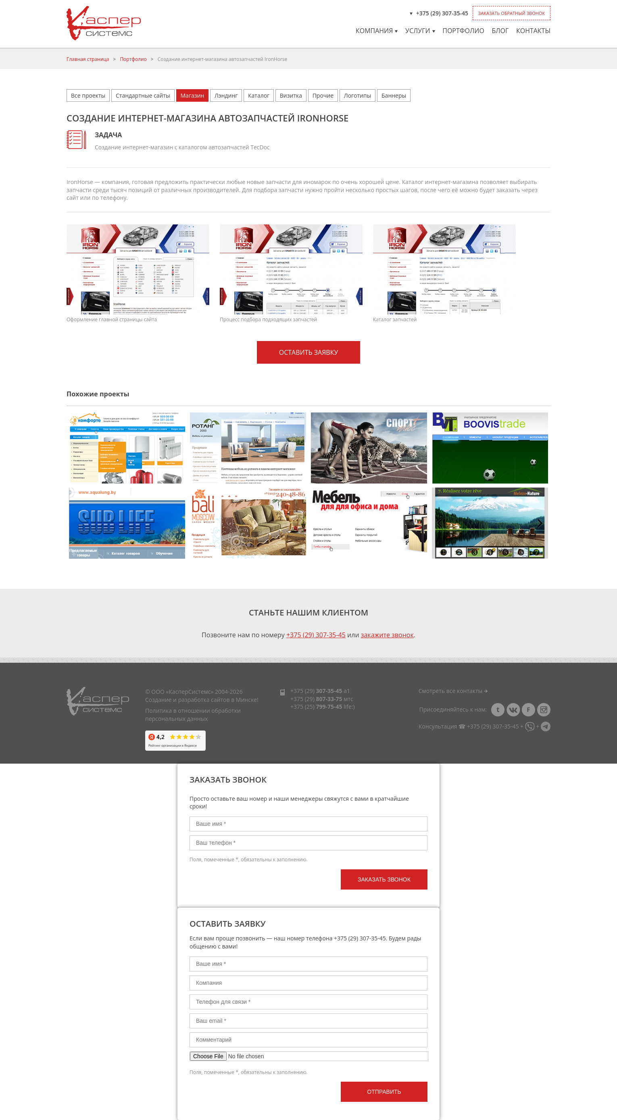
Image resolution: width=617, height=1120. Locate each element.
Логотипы (357, 95)
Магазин (192, 95)
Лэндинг (226, 95)
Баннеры (393, 95)
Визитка (291, 95)
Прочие (323, 95)
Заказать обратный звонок (511, 13)
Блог (500, 30)
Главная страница (88, 59)
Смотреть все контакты (453, 691)
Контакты (533, 30)
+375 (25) (316, 706)
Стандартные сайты (143, 95)
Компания (377, 30)
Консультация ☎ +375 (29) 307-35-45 (469, 726)
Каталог (258, 95)
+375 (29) (316, 691)
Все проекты (88, 95)
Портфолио (463, 30)
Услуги (420, 30)
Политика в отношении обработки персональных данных (193, 714)
